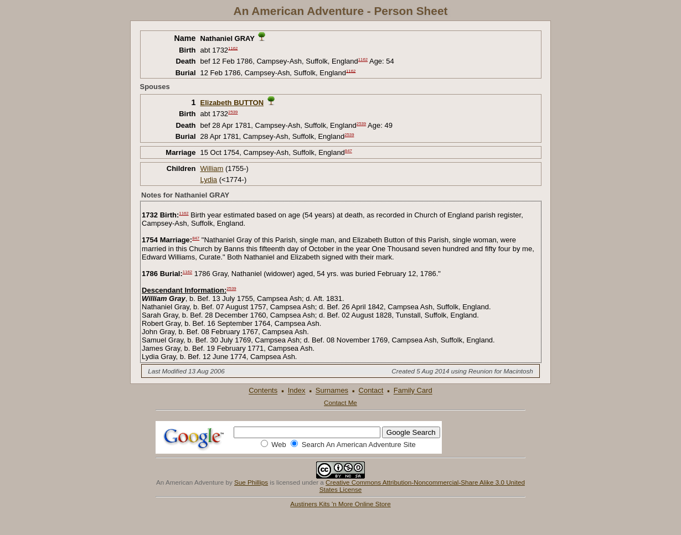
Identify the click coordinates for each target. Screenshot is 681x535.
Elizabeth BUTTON (232, 102)
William (212, 168)
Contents (263, 391)
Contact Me (340, 402)
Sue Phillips (251, 482)
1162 (233, 47)
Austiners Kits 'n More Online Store (340, 503)
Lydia (209, 179)
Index (297, 391)
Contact (371, 391)
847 (348, 150)
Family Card (413, 391)
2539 (233, 112)
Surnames (332, 391)
